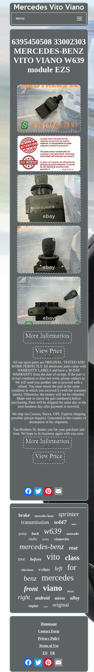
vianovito (61, 539)
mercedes (58, 577)
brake (24, 515)
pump (23, 534)
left (58, 568)
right (24, 597)
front (31, 588)
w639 (52, 531)
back (35, 534)
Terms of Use (48, 646)
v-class (43, 569)
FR (52, 653)
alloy (75, 598)
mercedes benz (44, 516)
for (71, 567)
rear (73, 548)
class (72, 558)
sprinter (68, 514)
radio (33, 539)
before (35, 559)
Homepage (49, 624)
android (42, 598)
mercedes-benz (42, 546)
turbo (45, 539)
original (61, 605)
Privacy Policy (49, 638)
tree (21, 559)
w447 (60, 522)
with (45, 606)
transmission (35, 522)
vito (53, 557)
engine (33, 606)
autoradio (72, 534)
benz (30, 578)
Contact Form (48, 631)
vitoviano (27, 570)
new (74, 524)
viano (52, 587)
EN (45, 653)
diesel (70, 591)
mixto (60, 598)
